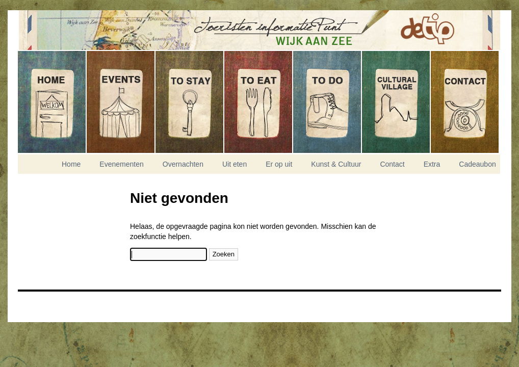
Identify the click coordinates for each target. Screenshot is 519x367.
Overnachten (189, 102)
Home (52, 102)
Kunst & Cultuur (396, 102)
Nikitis (43, 303)
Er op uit (327, 102)
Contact (465, 102)
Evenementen (121, 102)
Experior (43, 309)
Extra (432, 164)
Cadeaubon (477, 164)
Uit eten (258, 102)
